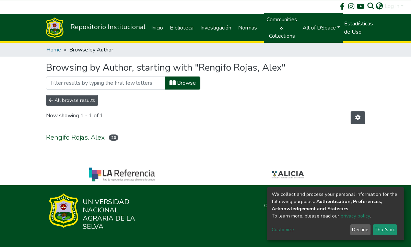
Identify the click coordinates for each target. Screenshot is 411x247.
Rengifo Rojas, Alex (75, 137)
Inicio (157, 28)
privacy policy (355, 216)
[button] (379, 6)
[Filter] (105, 83)
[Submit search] (371, 6)
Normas (247, 28)
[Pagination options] (358, 117)
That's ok (385, 229)
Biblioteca (181, 28)
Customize (283, 229)
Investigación (215, 28)
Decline (360, 229)
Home (53, 50)
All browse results (72, 100)
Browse (182, 83)
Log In (392, 6)
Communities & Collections (282, 28)
